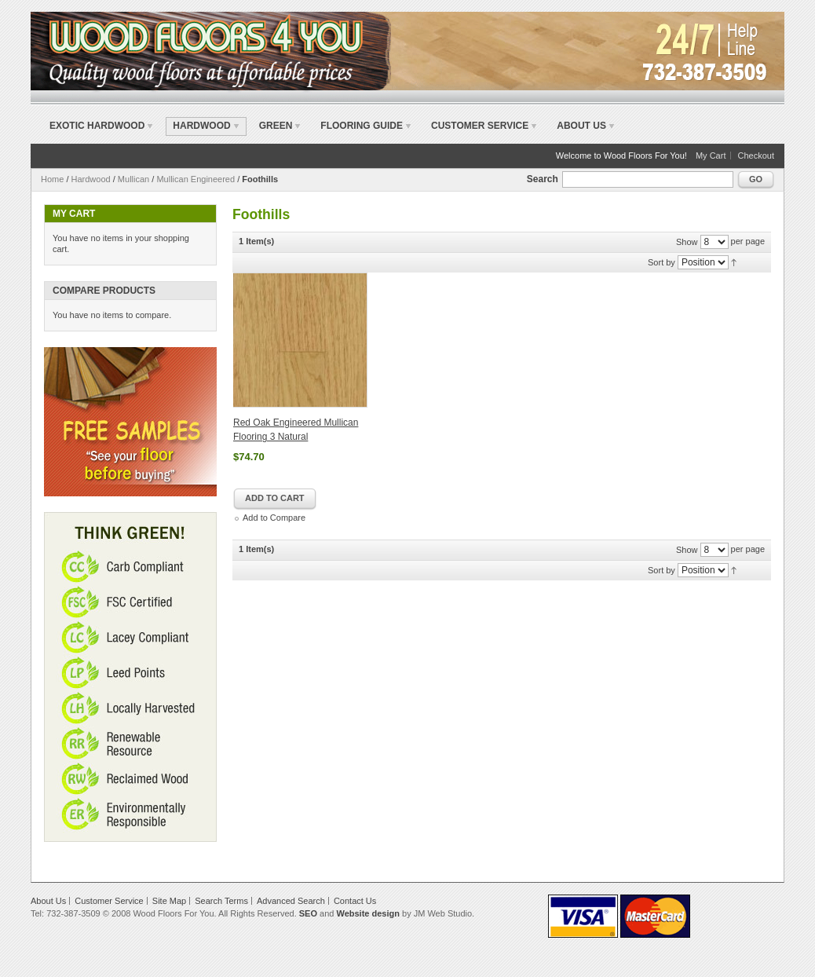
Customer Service (479, 125)
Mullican (133, 179)
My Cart (711, 155)
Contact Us (355, 901)
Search (542, 179)
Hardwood (91, 179)
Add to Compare (274, 517)
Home (52, 179)
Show (687, 242)
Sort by (661, 262)
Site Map (169, 901)
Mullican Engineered (195, 179)
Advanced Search (291, 901)
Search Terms (221, 901)
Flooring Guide (361, 125)
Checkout (756, 155)
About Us (581, 125)
